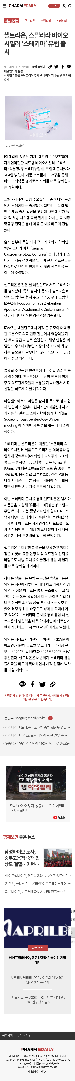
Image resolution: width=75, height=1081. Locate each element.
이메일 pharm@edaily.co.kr (46, 1063)
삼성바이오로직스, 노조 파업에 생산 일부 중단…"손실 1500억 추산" (34, 738)
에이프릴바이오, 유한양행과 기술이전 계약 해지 (37, 960)
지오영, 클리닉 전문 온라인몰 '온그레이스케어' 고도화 (38, 886)
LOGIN (64, 6)
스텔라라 (46, 20)
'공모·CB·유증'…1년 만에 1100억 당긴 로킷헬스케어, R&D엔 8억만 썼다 (38, 746)
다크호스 (37, 947)
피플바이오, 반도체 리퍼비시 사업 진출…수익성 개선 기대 (37, 894)
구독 (54, 6)
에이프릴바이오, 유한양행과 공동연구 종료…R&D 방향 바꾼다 (38, 878)
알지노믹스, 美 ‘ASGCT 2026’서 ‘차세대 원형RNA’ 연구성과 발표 (37, 999)
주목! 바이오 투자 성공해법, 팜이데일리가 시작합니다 (37, 808)
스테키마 (61, 20)
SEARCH (70, 6)
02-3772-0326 (28, 1059)
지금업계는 (11, 21)
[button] (67, 928)
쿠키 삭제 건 (24, 1036)
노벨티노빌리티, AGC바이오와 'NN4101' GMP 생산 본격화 (37, 980)
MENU (4, 6)
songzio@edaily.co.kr (30, 718)
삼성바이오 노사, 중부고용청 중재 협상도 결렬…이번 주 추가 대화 (37, 730)
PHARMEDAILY (21, 5)
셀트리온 (30, 20)
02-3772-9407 (54, 1059)
